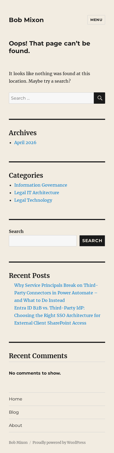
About (15, 425)
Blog (14, 412)
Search (16, 231)
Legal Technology (33, 200)
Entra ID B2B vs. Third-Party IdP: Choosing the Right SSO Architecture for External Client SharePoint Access (57, 315)
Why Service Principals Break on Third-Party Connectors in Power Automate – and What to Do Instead (56, 293)
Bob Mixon (26, 20)
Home (15, 399)
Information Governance (40, 185)
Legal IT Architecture (36, 192)
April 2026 (25, 142)
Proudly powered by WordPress (59, 442)
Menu (96, 20)
